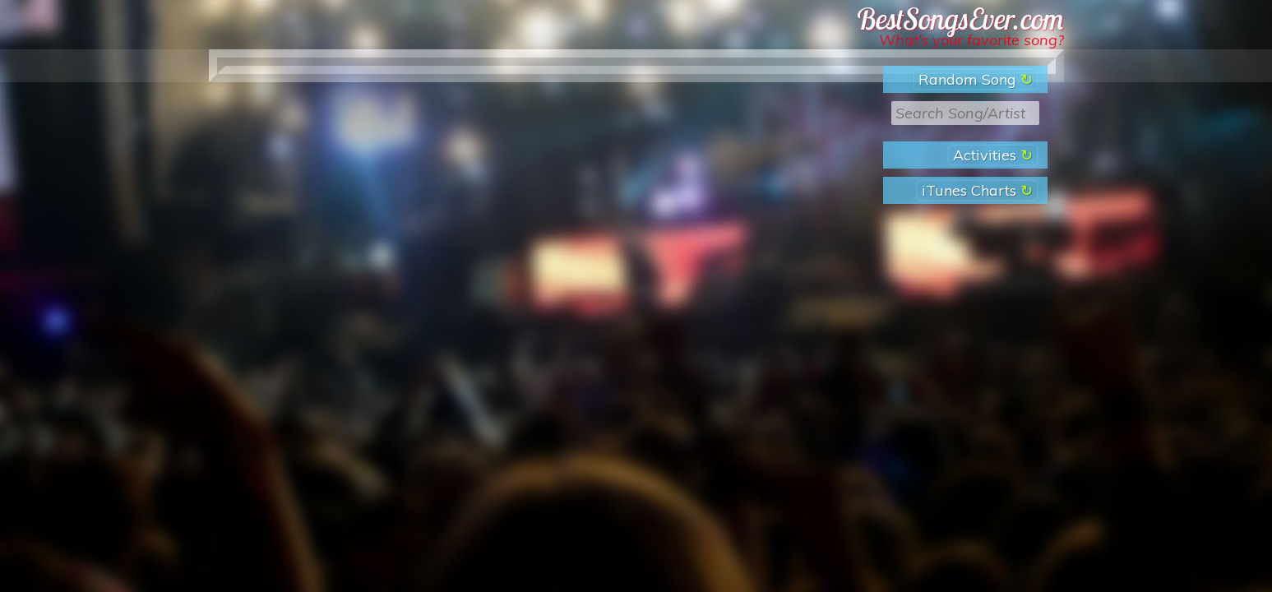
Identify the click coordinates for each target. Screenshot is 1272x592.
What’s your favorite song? (971, 39)
